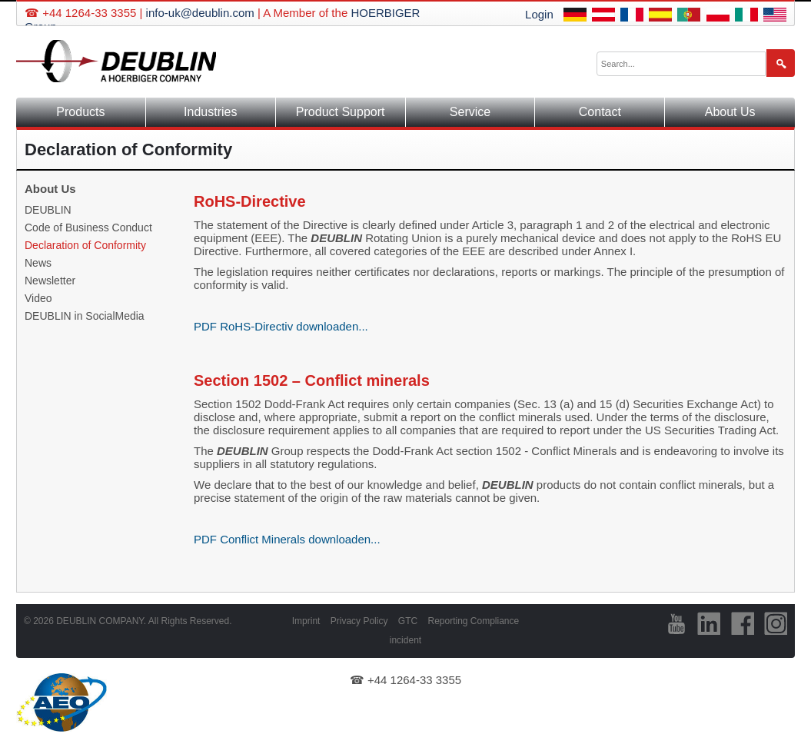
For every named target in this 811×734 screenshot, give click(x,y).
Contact (600, 111)
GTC (407, 621)
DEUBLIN (48, 210)
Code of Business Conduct (88, 227)
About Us (730, 111)
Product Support (340, 111)
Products (80, 111)
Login (539, 14)
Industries (210, 111)
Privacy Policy (359, 621)
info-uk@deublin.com (200, 12)
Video (38, 298)
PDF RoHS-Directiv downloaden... (281, 326)
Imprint (306, 621)
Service (470, 111)
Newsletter (50, 280)
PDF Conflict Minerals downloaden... (287, 539)
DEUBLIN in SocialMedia (85, 316)
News (38, 263)
